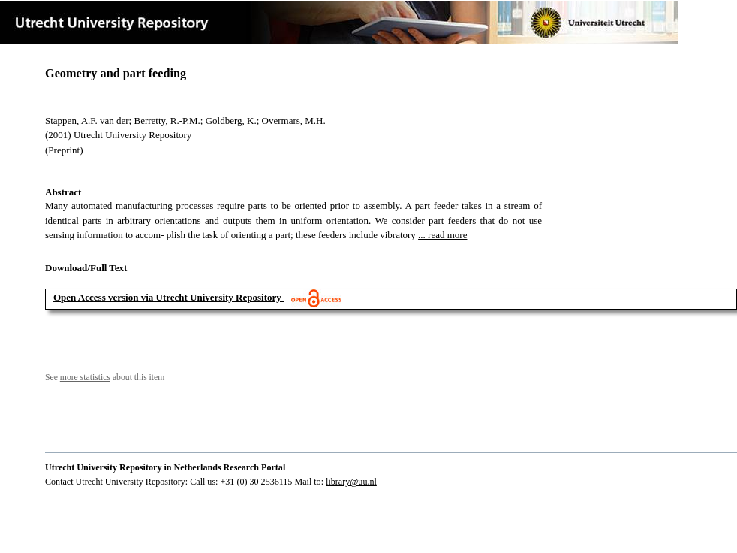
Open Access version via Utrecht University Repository (167, 297)
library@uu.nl (351, 481)
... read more (442, 234)
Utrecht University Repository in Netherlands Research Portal (165, 467)
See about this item (104, 377)
